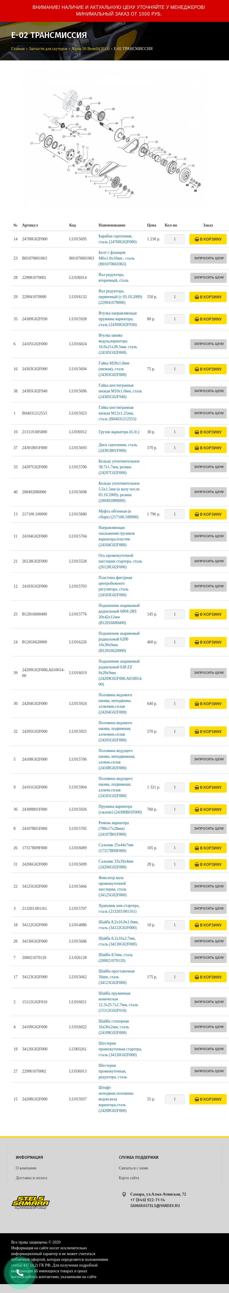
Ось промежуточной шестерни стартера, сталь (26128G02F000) (120, 561)
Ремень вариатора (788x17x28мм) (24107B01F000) (114, 829)
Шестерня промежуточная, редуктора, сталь (113, 1071)
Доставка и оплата (31, 1178)
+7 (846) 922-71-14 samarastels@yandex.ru (155, 1203)
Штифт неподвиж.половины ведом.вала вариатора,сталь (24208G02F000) (116, 1099)
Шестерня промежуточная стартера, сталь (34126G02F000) (120, 1049)
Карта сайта (129, 1178)
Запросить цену (209, 258)
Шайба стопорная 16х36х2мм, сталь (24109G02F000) (114, 1027)
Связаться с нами (133, 1168)
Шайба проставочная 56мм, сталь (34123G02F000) (117, 977)
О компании (26, 1168)
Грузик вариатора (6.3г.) (119, 432)
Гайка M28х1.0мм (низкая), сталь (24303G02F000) (114, 369)
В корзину (208, 239)
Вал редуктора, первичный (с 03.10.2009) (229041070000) (120, 297)
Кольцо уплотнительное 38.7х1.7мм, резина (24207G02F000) (119, 467)
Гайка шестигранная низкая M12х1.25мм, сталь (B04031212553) (117, 413)
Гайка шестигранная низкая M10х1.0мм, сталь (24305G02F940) (120, 391)
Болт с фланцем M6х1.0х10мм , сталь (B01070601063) (117, 258)
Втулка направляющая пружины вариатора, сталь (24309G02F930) (118, 319)
